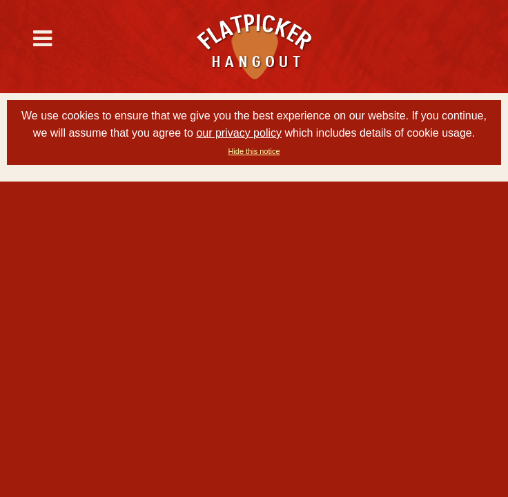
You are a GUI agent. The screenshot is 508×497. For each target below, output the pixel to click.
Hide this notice (254, 151)
